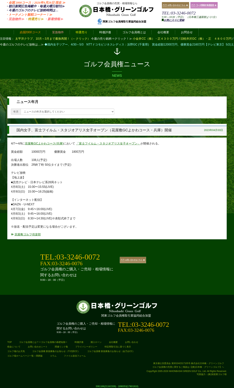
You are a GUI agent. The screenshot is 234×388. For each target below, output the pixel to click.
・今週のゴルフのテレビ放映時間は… (31, 10)
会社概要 (113, 342)
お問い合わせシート (38, 346)
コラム (53, 356)
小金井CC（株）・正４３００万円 (156, 38)
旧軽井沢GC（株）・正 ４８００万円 (206, 38)
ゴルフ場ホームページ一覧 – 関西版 (25, 356)
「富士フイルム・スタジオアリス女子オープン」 (108, 143)
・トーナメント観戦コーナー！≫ (28, 14)
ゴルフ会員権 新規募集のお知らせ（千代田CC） (56, 351)
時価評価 (79, 342)
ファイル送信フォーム (75, 356)
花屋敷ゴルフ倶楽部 (26, 234)
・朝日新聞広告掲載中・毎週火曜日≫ (35, 6)
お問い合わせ (131, 342)
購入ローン (96, 342)
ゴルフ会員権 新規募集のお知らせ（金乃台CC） (111, 351)
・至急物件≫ (14, 19)
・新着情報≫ (53, 19)
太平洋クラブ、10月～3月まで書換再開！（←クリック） (52, 38)
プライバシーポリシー (86, 346)
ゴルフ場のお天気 (16, 351)
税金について (13, 346)
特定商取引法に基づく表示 (118, 346)
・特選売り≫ (34, 19)
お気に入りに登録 (174, 20)
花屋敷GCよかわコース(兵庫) (44, 143)
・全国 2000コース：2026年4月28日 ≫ (35, 2)
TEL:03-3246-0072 (179, 13)
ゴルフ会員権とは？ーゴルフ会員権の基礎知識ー (43, 342)
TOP (9, 342)
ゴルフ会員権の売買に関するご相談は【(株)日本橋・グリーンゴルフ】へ (188, 367)
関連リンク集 (61, 346)
